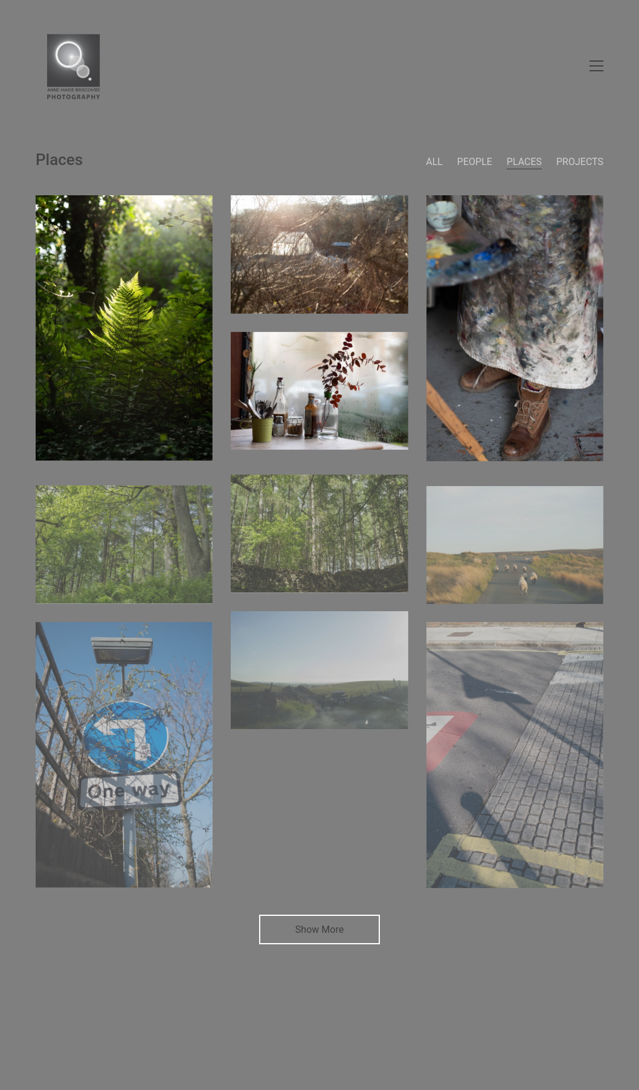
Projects (579, 161)
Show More (319, 933)
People (474, 161)
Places (524, 161)
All (434, 161)
